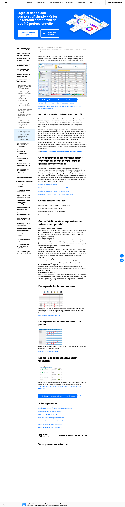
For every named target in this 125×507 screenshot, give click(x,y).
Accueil (40, 47)
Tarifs (91, 2)
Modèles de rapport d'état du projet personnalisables (55, 408)
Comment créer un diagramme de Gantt (51, 418)
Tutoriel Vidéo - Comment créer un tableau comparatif (56, 103)
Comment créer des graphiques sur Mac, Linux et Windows (24, 86)
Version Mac (70, 100)
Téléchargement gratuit (28, 33)
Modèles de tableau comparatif (48, 351)
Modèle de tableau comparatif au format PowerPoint (55, 194)
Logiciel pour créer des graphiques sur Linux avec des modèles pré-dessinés (24, 124)
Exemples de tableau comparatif (49, 315)
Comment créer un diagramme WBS (50, 427)
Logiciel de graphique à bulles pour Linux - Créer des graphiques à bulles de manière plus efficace (25, 113)
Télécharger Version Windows (51, 100)
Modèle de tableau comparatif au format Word (53, 191)
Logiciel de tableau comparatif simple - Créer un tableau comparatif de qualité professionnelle (24, 135)
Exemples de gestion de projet (48, 414)
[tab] (24, 49)
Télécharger (82, 2)
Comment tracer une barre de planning (51, 421)
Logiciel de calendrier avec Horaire (49, 411)
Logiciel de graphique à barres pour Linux (25, 104)
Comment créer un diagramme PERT (50, 424)
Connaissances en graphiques (53, 47)
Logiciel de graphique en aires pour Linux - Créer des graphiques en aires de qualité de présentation (25, 96)
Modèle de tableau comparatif (48, 185)
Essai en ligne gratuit (49, 33)
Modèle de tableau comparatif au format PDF (53, 188)
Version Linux (81, 100)
